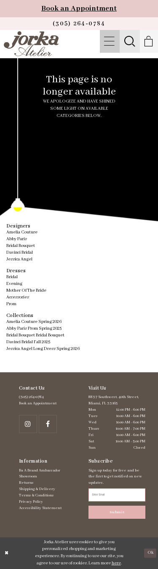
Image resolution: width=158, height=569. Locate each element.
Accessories (17, 297)
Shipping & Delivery (37, 489)
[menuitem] (110, 41)
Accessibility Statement (40, 508)
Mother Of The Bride (26, 290)
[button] (110, 41)
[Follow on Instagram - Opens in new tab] (28, 424)
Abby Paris (16, 239)
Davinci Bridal (19, 252)
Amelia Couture (21, 232)
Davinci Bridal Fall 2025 (28, 342)
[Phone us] (79, 23)
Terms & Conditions (36, 495)
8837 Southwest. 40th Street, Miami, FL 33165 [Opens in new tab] (113, 400)
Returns (26, 482)
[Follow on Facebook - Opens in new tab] (48, 424)
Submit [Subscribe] (117, 512)
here (116, 563)
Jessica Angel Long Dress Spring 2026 (43, 349)
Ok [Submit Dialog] (150, 552)
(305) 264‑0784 (31, 397)
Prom (11, 304)
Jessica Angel (19, 259)
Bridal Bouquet (20, 246)
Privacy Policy (31, 501)
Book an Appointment (79, 8)
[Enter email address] (116, 494)
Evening (14, 284)
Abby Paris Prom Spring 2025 (34, 328)
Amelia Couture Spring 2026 (34, 322)
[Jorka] (31, 43)
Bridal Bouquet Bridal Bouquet (35, 335)
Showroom (28, 476)
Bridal (12, 277)
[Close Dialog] (7, 553)
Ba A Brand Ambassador (39, 470)
